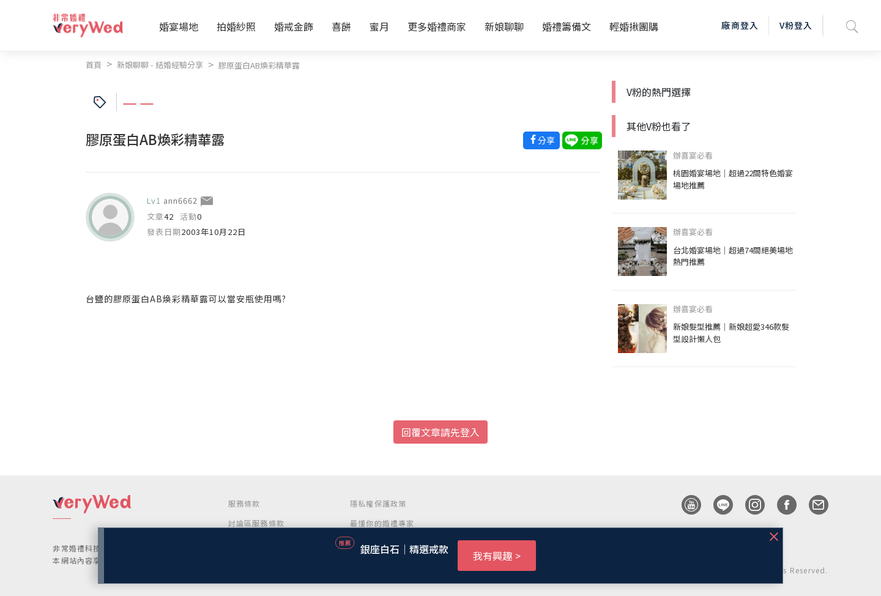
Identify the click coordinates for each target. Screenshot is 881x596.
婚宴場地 (178, 26)
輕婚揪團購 (633, 26)
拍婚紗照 (236, 26)
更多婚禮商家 (436, 26)
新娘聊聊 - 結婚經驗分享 (160, 64)
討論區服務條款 (256, 523)
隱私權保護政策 (378, 503)
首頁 (94, 64)
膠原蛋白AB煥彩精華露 (259, 65)
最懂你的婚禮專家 (382, 523)
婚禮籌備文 (566, 26)
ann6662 (180, 200)
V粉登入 (795, 25)
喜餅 (341, 26)
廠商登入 (739, 25)
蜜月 (379, 26)
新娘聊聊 (504, 26)
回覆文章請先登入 (440, 432)
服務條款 (244, 503)
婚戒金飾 (293, 26)
